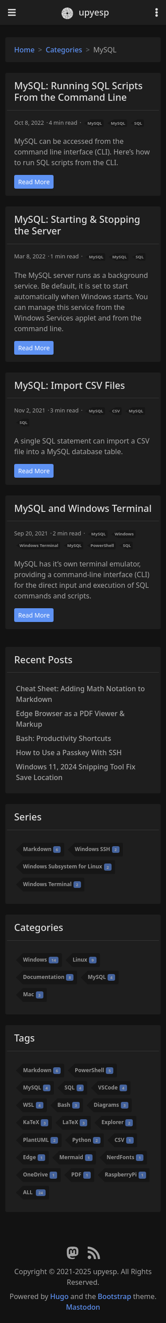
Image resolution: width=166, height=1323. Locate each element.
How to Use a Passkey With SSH (69, 752)
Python (86, 1140)
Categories (64, 50)
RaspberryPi (125, 1174)
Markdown (42, 849)
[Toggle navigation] (12, 12)
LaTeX (74, 1122)
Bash (69, 1105)
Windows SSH (97, 849)
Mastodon (83, 1307)
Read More (34, 182)
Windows (124, 534)
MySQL (94, 123)
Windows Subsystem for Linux (67, 867)
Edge (34, 1157)
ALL (34, 1192)
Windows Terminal (38, 545)
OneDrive (40, 1174)
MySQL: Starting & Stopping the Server (77, 225)
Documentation (48, 977)
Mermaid (76, 1157)
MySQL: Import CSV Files (69, 385)
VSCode (112, 1087)
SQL (138, 123)
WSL (33, 1105)
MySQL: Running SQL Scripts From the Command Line (78, 91)
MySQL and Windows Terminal (82, 508)
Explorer (117, 1122)
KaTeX (35, 1122)
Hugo (59, 1296)
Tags (24, 1037)
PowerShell (102, 545)
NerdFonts (125, 1157)
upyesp (85, 12)
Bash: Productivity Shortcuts (63, 738)
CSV (116, 411)
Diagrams (111, 1105)
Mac (33, 994)
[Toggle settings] (157, 12)
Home (24, 50)
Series (28, 816)
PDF (81, 1174)
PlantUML (40, 1140)
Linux (85, 959)
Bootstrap (114, 1296)
